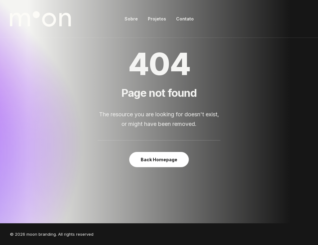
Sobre (131, 18)
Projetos (157, 18)
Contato (185, 18)
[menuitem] (131, 19)
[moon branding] (40, 19)
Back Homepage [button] (159, 159)
